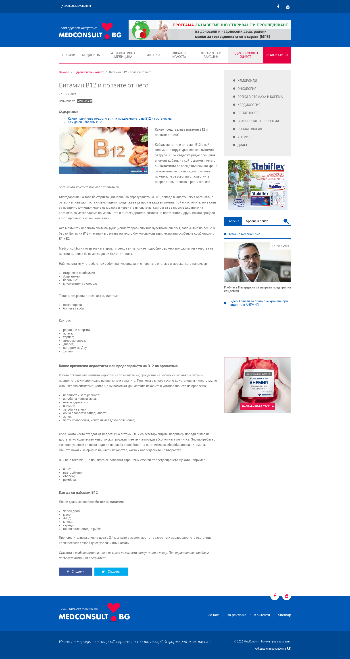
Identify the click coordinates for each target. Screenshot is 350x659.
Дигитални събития (76, 6)
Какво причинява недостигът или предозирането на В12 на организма (120, 118)
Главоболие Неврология (258, 121)
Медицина (91, 55)
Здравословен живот (245, 55)
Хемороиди (247, 81)
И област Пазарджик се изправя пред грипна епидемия (257, 289)
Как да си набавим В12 (85, 122)
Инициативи (277, 55)
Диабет (244, 145)
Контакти (262, 615)
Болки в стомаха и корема (260, 97)
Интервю (154, 55)
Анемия (244, 137)
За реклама (236, 615)
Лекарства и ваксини (211, 55)
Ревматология (250, 129)
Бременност (248, 113)
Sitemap (284, 615)
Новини (68, 55)
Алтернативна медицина (123, 55)
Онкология (247, 89)
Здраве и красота (179, 55)
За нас (213, 615)
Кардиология (249, 105)
